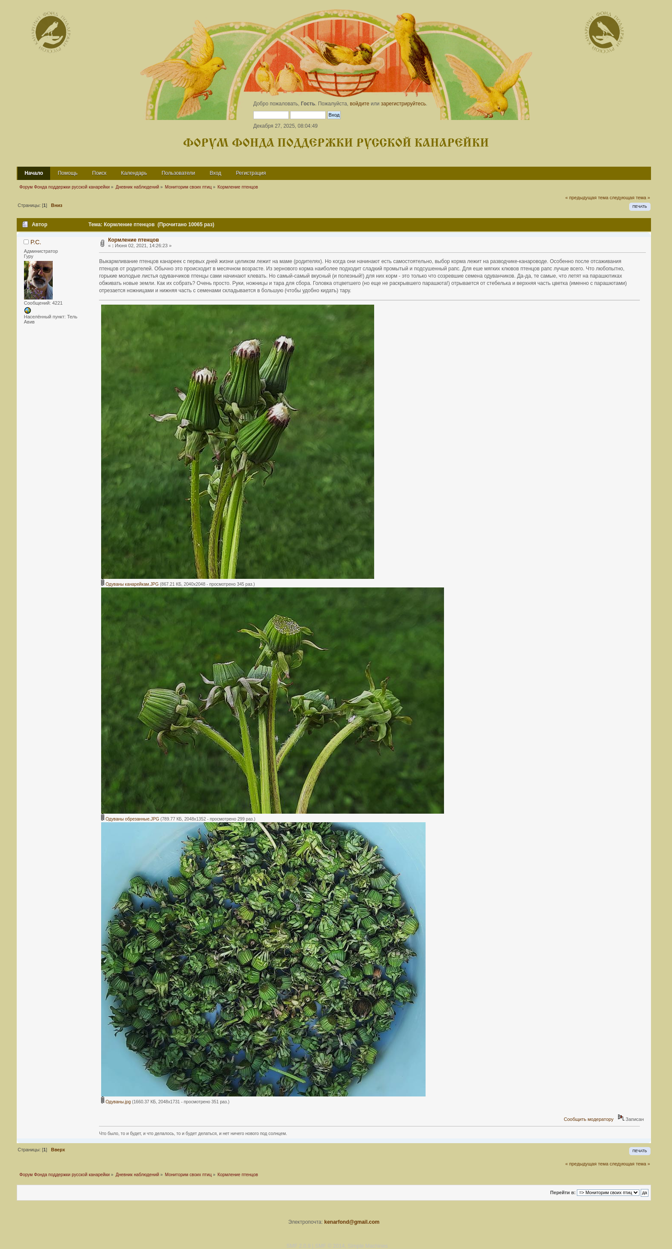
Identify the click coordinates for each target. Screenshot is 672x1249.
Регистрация (251, 173)
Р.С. (35, 242)
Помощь (68, 173)
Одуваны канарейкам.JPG (130, 584)
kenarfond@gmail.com (351, 1222)
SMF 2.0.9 (298, 1246)
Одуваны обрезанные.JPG (130, 819)
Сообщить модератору (589, 1119)
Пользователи (178, 173)
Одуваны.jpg (116, 1101)
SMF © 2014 (330, 1246)
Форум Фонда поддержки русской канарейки (336, 143)
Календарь (134, 173)
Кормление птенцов (133, 240)
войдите (359, 104)
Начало (33, 173)
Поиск (99, 173)
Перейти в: (563, 1192)
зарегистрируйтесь (403, 104)
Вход (215, 173)
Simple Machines (368, 1246)
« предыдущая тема (586, 197)
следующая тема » (629, 197)
